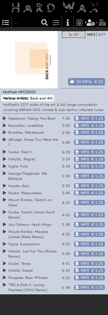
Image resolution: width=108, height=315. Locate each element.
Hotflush (10, 92)
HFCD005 (27, 92)
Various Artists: (16, 98)
